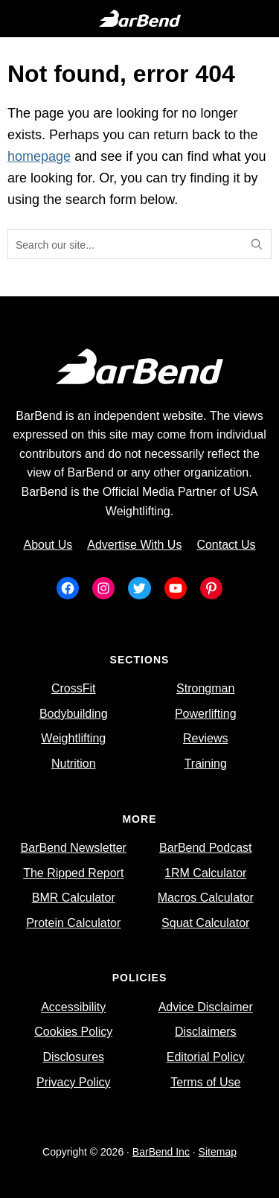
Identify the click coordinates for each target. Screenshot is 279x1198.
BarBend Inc (161, 1152)
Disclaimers (206, 1031)
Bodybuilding (73, 713)
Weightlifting (73, 738)
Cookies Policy (73, 1031)
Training (206, 763)
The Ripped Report (73, 873)
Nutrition (73, 763)
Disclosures (73, 1057)
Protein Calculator (73, 923)
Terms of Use (205, 1082)
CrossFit (73, 688)
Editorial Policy (206, 1057)
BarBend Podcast (205, 847)
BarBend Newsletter (73, 847)
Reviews (205, 738)
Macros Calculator (206, 897)
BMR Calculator (73, 897)
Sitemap (218, 1152)
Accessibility (73, 1007)
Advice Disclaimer (205, 1007)
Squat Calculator (205, 923)
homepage (39, 156)
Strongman (205, 688)
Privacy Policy (73, 1082)
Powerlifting (206, 713)
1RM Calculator (205, 873)
